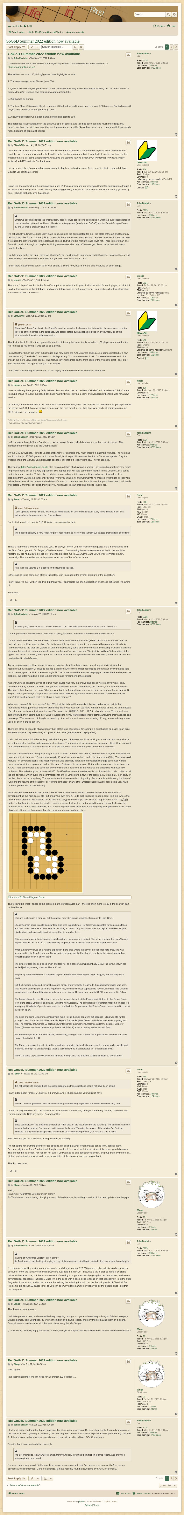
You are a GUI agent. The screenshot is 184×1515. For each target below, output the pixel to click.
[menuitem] (27, 26)
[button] (176, 46)
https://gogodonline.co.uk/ (21, 67)
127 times (153, 395)
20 (144, 1217)
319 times (153, 298)
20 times (153, 65)
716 (145, 169)
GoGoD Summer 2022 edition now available (42, 41)
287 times (154, 300)
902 (145, 283)
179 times (153, 519)
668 (145, 502)
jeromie (140, 276)
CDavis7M (142, 162)
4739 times (155, 68)
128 (145, 388)
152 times (154, 184)
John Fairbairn (144, 53)
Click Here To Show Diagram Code (26, 897)
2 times (152, 1227)
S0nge (140, 1210)
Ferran (140, 495)
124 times (154, 522)
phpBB (81, 1501)
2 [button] (171, 47)
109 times (153, 182)
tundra (140, 381)
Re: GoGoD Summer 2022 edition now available (42, 141)
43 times (154, 398)
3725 (145, 60)
